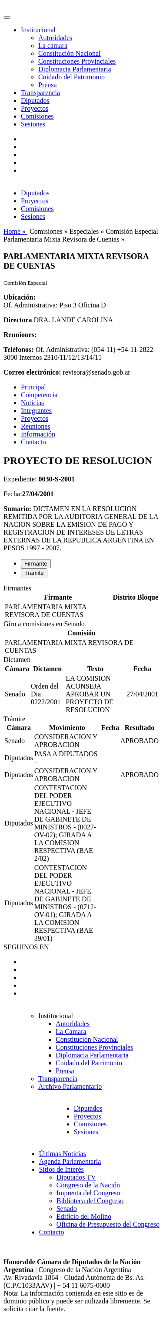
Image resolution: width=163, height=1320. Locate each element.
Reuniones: (20, 334)
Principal (33, 387)
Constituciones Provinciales (77, 61)
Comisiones (37, 116)
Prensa (47, 85)
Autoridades (55, 37)
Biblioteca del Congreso (90, 1200)
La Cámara (71, 1031)
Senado (67, 1208)
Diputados (35, 100)
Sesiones (33, 124)
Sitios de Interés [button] (61, 1169)
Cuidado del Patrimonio (71, 77)
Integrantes (36, 410)
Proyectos (34, 108)
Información (38, 434)
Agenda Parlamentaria (70, 1161)
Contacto (33, 442)
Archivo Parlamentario (70, 1086)
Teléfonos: (18, 349)
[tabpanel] (81, 602)
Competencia (39, 395)
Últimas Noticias (62, 1153)
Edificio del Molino (84, 1216)
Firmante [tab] (35, 563)
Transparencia (40, 92)
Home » (15, 231)
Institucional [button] (38, 30)
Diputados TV (76, 1177)
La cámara (52, 45)
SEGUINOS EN (26, 947)
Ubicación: (19, 297)
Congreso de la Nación (88, 1185)
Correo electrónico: (32, 372)
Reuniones (35, 426)
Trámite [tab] (34, 573)
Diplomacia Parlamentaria (74, 69)
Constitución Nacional (69, 53)
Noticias (32, 402)
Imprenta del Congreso (88, 1193)
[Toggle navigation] (6, 17)
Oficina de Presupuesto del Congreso (108, 1224)
